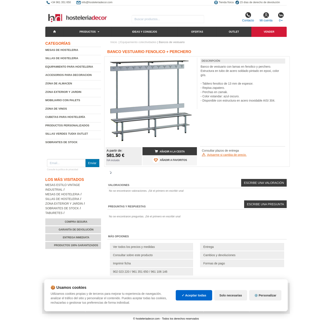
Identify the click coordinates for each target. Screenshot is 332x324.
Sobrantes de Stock (61, 142)
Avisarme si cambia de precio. (224, 154)
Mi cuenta (266, 17)
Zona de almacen (58, 83)
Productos (88, 31)
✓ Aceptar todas (194, 295)
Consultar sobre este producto (133, 255)
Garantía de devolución (76, 229)
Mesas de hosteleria (61, 50)
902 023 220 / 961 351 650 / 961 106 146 (140, 271)
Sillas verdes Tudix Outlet (66, 133)
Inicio (114, 42)
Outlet (234, 31)
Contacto (248, 17)
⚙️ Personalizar (265, 295)
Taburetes (53, 213)
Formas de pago (214, 263)
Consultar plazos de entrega (220, 150)
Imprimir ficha (122, 263)
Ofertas (197, 31)
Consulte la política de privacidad (62, 169)
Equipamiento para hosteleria (69, 66)
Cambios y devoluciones (219, 255)
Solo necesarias (230, 295)
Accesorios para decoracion (68, 75)
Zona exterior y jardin (63, 92)
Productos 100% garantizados (76, 245)
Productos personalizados (67, 125)
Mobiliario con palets (62, 100)
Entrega (208, 247)
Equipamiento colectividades (138, 42)
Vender (269, 31)
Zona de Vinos (56, 108)
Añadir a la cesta (170, 151)
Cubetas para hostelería (65, 117)
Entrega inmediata (76, 237)
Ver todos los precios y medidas (134, 247)
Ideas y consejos (144, 31)
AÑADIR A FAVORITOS (169, 159)
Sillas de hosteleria (61, 58)
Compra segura (76, 221)
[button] (190, 61)
